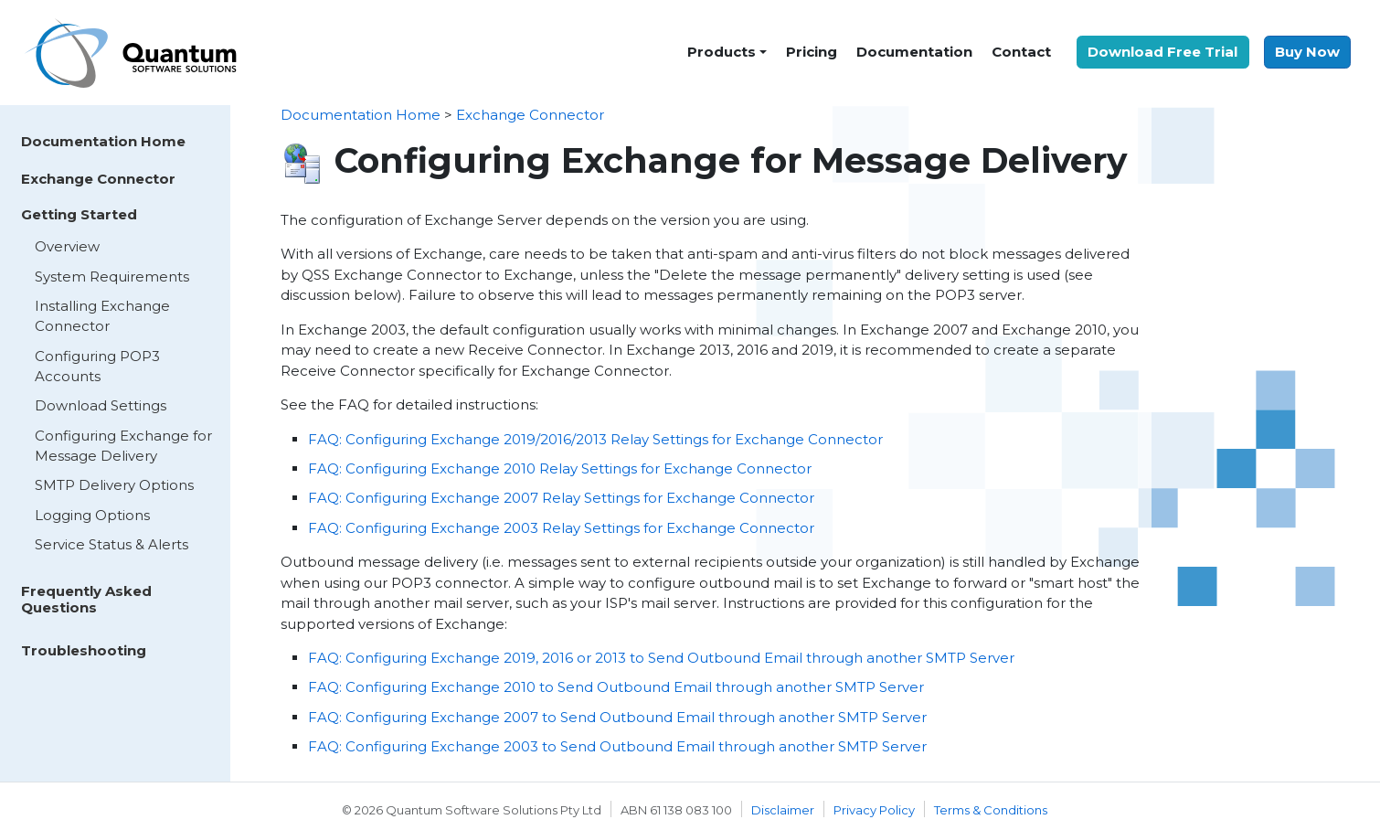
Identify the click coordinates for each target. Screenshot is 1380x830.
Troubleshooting (83, 650)
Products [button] (721, 51)
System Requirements (112, 276)
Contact (1021, 51)
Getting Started (79, 214)
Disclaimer (782, 810)
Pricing (811, 51)
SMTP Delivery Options (114, 485)
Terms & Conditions (990, 810)
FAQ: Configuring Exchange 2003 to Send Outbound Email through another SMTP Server (617, 746)
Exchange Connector (98, 178)
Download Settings (100, 405)
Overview (67, 246)
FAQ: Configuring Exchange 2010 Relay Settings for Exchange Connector (560, 468)
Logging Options (92, 515)
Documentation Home (103, 141)
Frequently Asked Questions (86, 599)
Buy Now (1307, 51)
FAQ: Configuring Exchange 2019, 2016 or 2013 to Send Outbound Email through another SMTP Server (661, 657)
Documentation (914, 51)
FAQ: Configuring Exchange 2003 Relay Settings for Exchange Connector (561, 528)
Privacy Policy (874, 810)
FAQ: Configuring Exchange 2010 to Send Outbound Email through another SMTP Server (616, 687)
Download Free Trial (1162, 51)
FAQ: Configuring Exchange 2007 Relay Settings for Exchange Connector (561, 497)
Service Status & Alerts (111, 544)
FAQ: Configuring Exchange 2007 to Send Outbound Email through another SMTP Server (617, 717)
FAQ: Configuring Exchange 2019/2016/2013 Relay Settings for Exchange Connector (595, 439)
